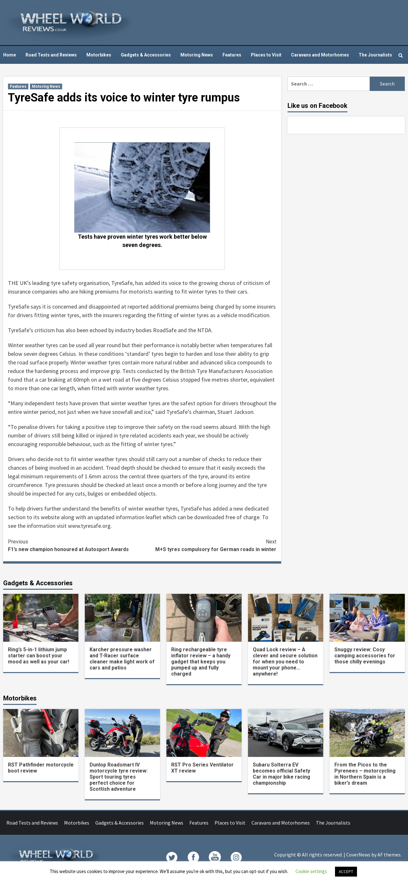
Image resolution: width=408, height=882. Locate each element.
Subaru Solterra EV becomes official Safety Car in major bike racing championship (281, 774)
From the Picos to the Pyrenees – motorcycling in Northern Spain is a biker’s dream (365, 774)
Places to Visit (266, 54)
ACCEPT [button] (346, 871)
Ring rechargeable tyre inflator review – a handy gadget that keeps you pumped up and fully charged (200, 662)
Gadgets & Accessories (146, 54)
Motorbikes (98, 54)
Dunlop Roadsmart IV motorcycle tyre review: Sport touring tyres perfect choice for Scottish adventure (119, 777)
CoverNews (358, 854)
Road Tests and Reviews (51, 54)
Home (9, 54)
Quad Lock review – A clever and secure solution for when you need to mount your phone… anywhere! (285, 662)
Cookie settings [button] (311, 871)
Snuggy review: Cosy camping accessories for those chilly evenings (364, 656)
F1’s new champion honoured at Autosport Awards (75, 545)
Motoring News (196, 54)
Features (231, 54)
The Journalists (375, 54)
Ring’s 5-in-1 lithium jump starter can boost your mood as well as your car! (38, 656)
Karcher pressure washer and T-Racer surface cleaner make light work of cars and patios (122, 659)
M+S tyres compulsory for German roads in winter (209, 545)
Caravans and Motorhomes (320, 54)
